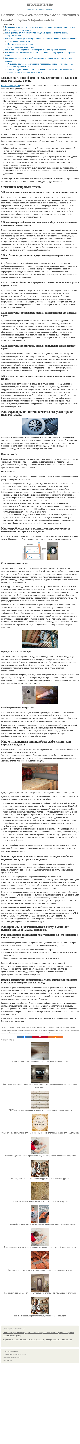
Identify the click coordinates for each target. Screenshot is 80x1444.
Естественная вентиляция (18, 41)
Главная (30, 9)
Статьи (49, 9)
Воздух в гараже (41, 1027)
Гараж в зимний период (56, 1033)
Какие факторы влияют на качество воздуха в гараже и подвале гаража (36, 33)
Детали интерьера (40, 4)
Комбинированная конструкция (20, 47)
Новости (40, 9)
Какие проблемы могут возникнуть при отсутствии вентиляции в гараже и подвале (41, 38)
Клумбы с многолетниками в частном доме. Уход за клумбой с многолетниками (37, 1339)
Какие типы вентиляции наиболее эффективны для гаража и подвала (35, 50)
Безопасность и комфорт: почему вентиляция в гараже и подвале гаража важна (40, 27)
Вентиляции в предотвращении (47, 1030)
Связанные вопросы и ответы (18, 30)
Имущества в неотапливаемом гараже (36, 1033)
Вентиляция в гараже (10, 86)
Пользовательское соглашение (18, 1354)
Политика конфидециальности (12, 1357)
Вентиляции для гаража (28, 1027)
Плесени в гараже (63, 1030)
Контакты (6, 1354)
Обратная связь (8, 1360)
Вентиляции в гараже (53, 1027)
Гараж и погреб (14, 36)
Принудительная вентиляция (20, 44)
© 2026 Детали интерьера (11, 1351)
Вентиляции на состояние (17, 1033)
